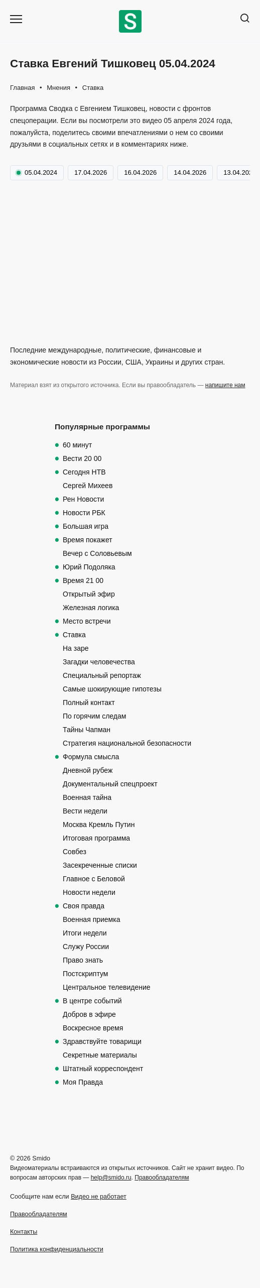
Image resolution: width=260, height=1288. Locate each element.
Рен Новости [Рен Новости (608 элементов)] (83, 499)
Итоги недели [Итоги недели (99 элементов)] (85, 933)
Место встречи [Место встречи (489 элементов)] (86, 621)
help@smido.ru (111, 1177)
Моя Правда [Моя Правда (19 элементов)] (83, 1082)
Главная (22, 87)
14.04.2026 (190, 172)
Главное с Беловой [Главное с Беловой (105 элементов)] (94, 879)
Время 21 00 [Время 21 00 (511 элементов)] (83, 580)
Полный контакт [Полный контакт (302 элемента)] (89, 702)
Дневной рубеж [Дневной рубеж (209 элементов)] (87, 770)
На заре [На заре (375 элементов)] (76, 648)
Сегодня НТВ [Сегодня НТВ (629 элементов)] (84, 472)
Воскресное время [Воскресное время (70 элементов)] (93, 1028)
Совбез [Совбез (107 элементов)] (74, 852)
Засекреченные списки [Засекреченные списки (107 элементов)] (100, 865)
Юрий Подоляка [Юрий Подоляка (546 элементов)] (89, 567)
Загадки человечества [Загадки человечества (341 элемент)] (99, 662)
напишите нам (225, 385)
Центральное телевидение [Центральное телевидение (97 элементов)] (107, 987)
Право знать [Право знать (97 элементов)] (83, 960)
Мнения (58, 87)
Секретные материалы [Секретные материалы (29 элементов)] (100, 1055)
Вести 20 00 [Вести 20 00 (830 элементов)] (82, 458)
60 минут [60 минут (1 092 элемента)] (77, 445)
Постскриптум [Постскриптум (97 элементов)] (85, 974)
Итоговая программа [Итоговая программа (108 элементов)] (96, 838)
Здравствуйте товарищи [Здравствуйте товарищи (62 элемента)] (102, 1041)
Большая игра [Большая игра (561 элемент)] (85, 526)
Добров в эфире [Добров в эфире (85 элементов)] (89, 1014)
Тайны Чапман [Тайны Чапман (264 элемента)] (86, 730)
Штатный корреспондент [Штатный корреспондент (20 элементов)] (103, 1069)
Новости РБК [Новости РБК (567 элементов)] (84, 513)
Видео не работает (98, 1196)
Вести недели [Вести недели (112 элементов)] (85, 811)
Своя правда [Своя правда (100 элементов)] (83, 906)
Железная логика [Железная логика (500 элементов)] (91, 608)
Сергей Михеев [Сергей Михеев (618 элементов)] (87, 486)
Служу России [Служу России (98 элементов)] (86, 947)
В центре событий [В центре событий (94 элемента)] (92, 1001)
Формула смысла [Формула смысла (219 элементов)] (91, 757)
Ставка (93, 87)
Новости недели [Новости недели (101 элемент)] (89, 892)
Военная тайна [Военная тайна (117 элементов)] (87, 797)
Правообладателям (162, 1177)
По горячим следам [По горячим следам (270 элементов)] (94, 716)
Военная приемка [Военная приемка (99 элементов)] (91, 919)
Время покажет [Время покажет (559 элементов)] (87, 540)
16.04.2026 (140, 172)
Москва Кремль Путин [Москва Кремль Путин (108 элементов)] (99, 825)
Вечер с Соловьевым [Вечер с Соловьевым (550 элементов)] (97, 553)
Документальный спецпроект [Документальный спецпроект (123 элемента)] (110, 784)
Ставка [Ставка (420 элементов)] (74, 635)
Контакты (23, 1231)
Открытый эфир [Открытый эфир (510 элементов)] (89, 594)
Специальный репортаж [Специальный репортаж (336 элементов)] (102, 675)
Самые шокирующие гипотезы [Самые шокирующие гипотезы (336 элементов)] (112, 689)
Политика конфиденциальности (56, 1249)
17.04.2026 (90, 172)
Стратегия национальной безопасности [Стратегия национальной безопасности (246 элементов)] (127, 743)
